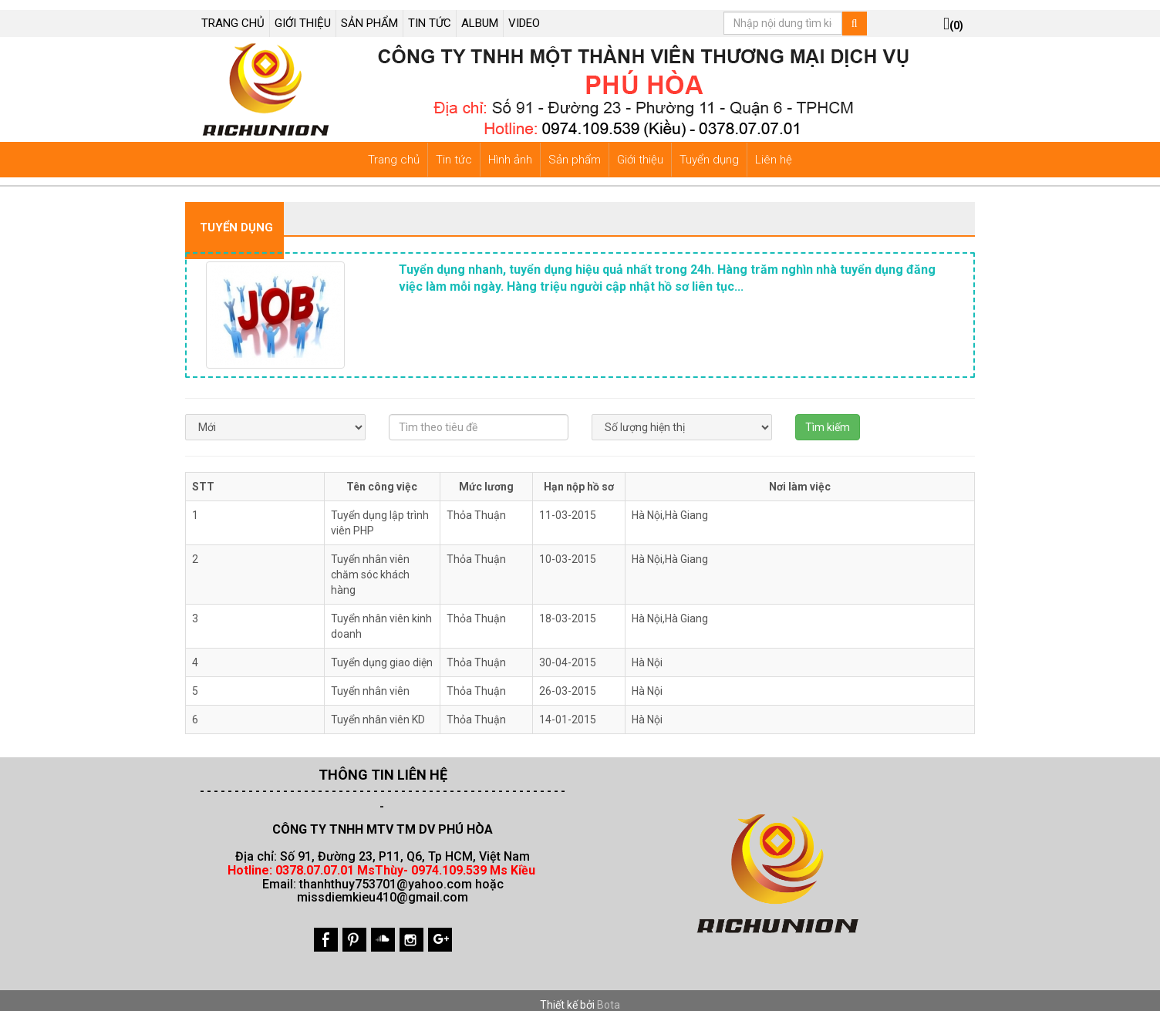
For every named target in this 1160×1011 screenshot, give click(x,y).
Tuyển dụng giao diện (382, 652)
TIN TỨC (429, 13)
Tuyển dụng (709, 150)
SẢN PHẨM (369, 13)
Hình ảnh (510, 150)
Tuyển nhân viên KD (378, 709)
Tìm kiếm (827, 417)
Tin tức (454, 150)
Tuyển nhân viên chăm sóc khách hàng (370, 564)
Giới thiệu (640, 150)
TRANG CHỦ (233, 13)
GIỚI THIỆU (303, 13)
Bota (608, 995)
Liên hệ (773, 150)
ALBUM (479, 13)
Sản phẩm (574, 150)
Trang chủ (394, 150)
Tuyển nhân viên (370, 681)
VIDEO (524, 13)
